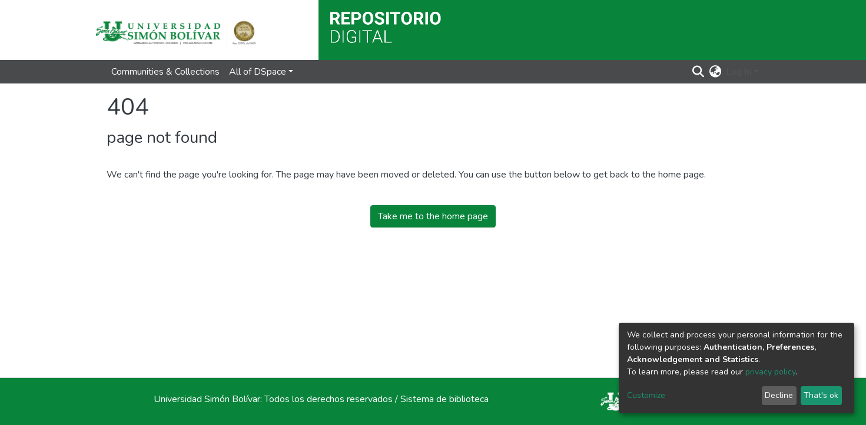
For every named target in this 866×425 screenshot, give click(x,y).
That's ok (821, 395)
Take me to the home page (433, 216)
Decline (779, 395)
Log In (738, 71)
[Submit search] (698, 72)
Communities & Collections (165, 71)
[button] (715, 72)
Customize (646, 395)
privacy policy (770, 371)
